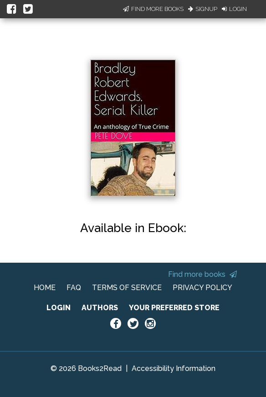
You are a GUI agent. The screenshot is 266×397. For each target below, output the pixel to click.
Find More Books (153, 8)
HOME (45, 287)
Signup (202, 8)
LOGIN (58, 307)
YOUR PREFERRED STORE (174, 307)
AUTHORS (100, 307)
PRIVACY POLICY (202, 287)
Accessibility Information (173, 368)
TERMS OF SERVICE (127, 287)
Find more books (202, 274)
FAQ (73, 287)
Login (234, 8)
